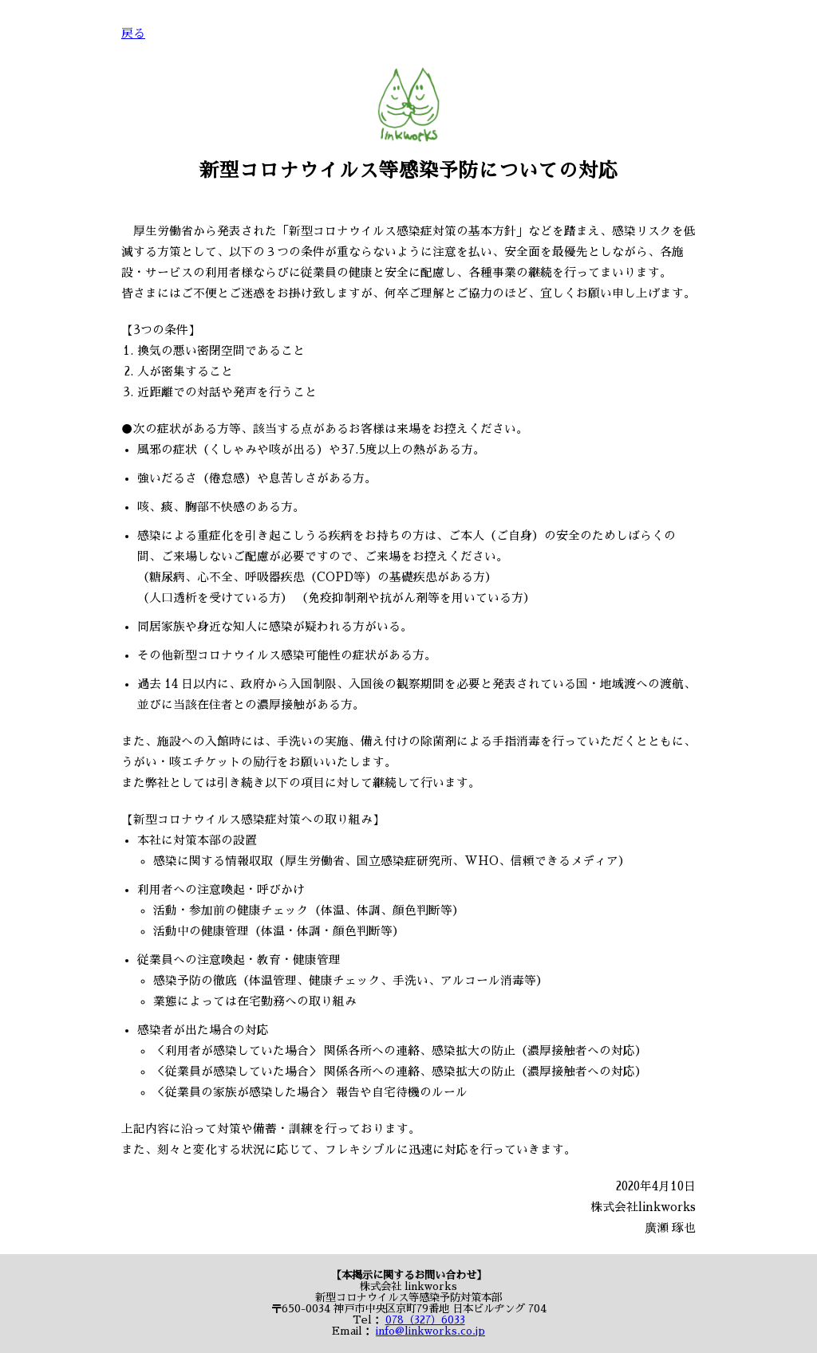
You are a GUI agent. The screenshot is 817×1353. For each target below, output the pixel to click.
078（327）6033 (425, 1320)
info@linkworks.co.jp (430, 1331)
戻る (133, 33)
